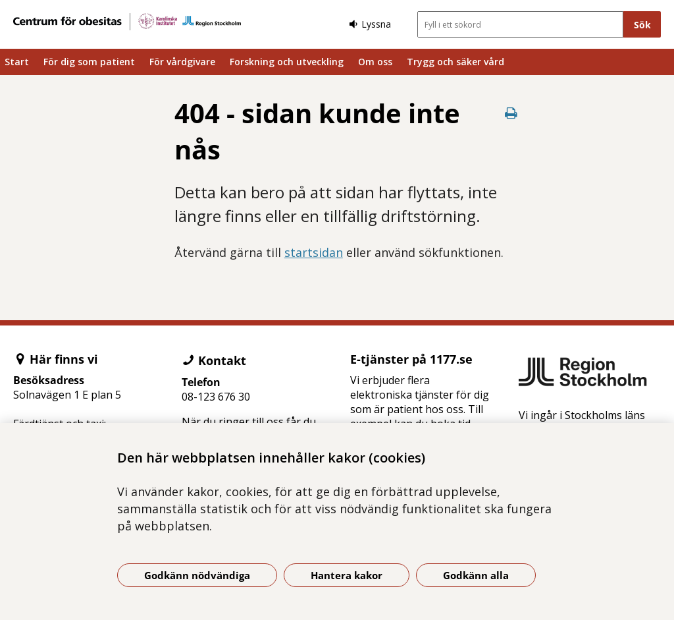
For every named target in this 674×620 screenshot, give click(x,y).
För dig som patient (89, 61)
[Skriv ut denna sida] (511, 113)
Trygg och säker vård (455, 61)
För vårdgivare (182, 61)
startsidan (313, 252)
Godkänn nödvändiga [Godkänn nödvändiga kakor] (197, 575)
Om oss (375, 61)
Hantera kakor (346, 575)
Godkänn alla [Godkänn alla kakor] (476, 575)
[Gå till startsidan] (127, 21)
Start (17, 61)
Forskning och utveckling (287, 61)
